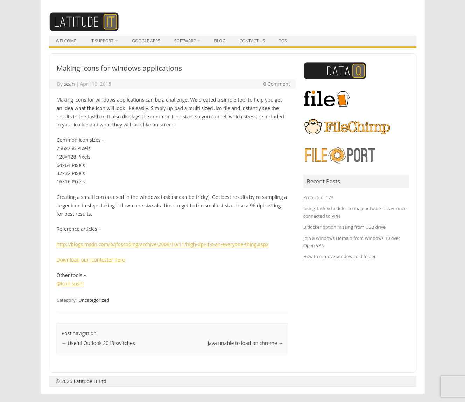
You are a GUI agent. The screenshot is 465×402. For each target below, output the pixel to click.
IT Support (101, 41)
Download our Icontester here (90, 259)
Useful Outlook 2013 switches (98, 343)
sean (69, 84)
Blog (219, 41)
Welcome (66, 41)
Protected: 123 (318, 197)
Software (185, 41)
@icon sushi (70, 283)
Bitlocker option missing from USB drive (344, 227)
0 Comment (276, 84)
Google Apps (146, 41)
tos (283, 41)
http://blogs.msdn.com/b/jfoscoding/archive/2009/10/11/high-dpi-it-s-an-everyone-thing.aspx (162, 244)
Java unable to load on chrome (245, 343)
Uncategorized (93, 300)
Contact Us (252, 41)
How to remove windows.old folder (339, 256)
